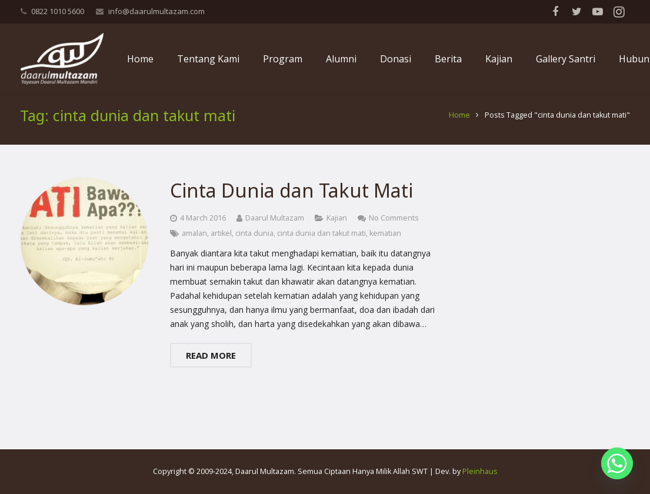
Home (458, 123)
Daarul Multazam (274, 226)
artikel (221, 241)
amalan (194, 241)
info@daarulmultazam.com (156, 11)
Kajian (336, 226)
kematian (385, 241)
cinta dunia (254, 241)
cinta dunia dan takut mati (321, 241)
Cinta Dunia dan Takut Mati (291, 198)
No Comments (394, 226)
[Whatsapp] (617, 463)
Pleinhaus (480, 471)
